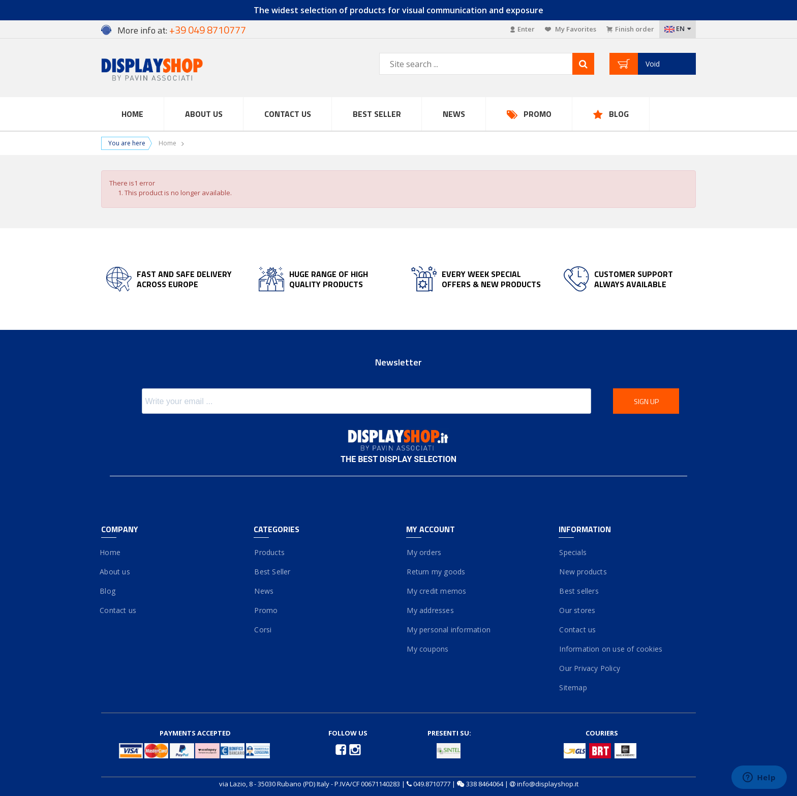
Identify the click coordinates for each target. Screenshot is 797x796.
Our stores (577, 610)
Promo (537, 114)
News (454, 114)
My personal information (448, 629)
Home (132, 114)
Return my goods (435, 571)
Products (269, 552)
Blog (619, 114)
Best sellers (579, 591)
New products (583, 571)
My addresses (430, 610)
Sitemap (573, 687)
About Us (204, 114)
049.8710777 (431, 783)
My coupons (427, 649)
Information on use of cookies (610, 649)
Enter (522, 29)
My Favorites (570, 29)
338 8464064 (484, 783)
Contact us (287, 114)
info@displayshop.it (547, 783)
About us (115, 571)
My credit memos (436, 591)
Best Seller (377, 114)
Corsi (262, 629)
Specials (573, 552)
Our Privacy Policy (589, 668)
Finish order (630, 29)
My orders (423, 552)
